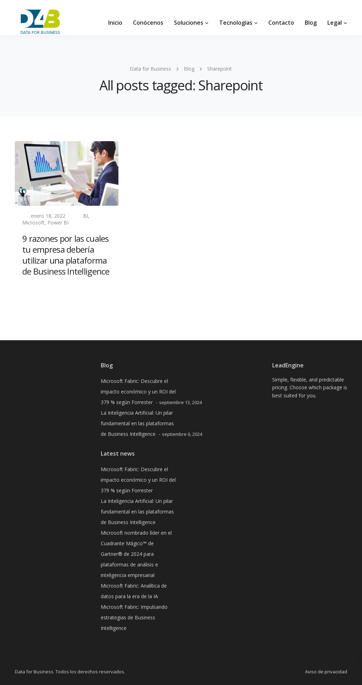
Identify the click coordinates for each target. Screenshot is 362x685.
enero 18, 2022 (48, 215)
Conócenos (148, 22)
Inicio (115, 22)
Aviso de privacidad (326, 671)
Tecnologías (235, 22)
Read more (35, 288)
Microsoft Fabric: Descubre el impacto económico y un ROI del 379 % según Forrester (138, 391)
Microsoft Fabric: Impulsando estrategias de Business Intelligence (134, 617)
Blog (311, 22)
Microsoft (33, 222)
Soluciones (188, 22)
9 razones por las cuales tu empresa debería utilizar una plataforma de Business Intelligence (66, 255)
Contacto (281, 22)
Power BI (58, 222)
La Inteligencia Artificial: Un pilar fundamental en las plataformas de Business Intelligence (137, 423)
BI (85, 215)
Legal (334, 22)
